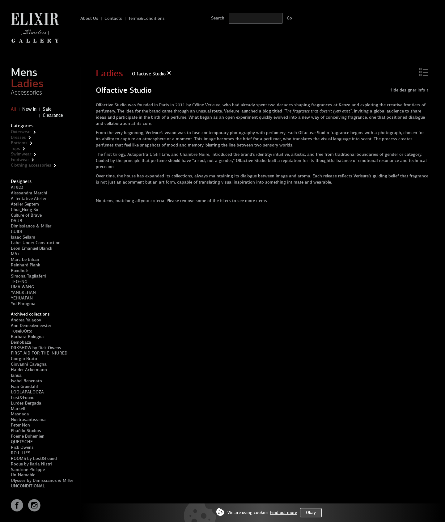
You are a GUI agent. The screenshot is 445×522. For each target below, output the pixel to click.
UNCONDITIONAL (28, 486)
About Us (89, 18)
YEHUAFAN (22, 298)
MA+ (15, 254)
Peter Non (20, 425)
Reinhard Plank (25, 265)
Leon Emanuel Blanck (31, 248)
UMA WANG (22, 287)
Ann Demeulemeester (31, 325)
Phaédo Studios (26, 430)
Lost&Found (23, 397)
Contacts (113, 18)
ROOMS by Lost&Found (34, 458)
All (13, 109)
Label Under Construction (36, 242)
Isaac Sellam (23, 237)
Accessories (26, 92)
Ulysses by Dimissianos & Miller (42, 480)
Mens (24, 72)
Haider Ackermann (29, 369)
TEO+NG (19, 281)
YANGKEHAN (23, 292)
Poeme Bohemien (27, 436)
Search (217, 18)
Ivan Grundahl (24, 386)
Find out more (283, 512)
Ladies (27, 83)
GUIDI (16, 231)
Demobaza (21, 342)
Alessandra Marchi (29, 193)
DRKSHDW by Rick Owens (36, 347)
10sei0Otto (21, 331)
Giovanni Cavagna (29, 364)
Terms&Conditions (146, 18)
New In (29, 109)
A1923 (17, 187)
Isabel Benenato (26, 381)
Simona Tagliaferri (28, 276)
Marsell (18, 408)
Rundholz (19, 270)
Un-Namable (23, 474)
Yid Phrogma (23, 303)
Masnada (20, 414)
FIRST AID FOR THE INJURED (39, 353)
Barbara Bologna (27, 336)
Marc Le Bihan (25, 259)
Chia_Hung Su (24, 209)
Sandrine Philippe (28, 469)
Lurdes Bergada (26, 403)
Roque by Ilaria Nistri (31, 464)
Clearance (53, 115)
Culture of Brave (26, 215)
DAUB (16, 220)
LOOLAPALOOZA (27, 392)
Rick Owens (22, 447)
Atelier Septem (25, 204)
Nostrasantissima (28, 419)
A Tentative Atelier (28, 198)
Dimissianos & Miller (31, 226)
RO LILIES (20, 453)
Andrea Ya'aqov (26, 320)
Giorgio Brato (24, 358)
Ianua (16, 375)
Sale (47, 109)
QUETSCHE (22, 441)
